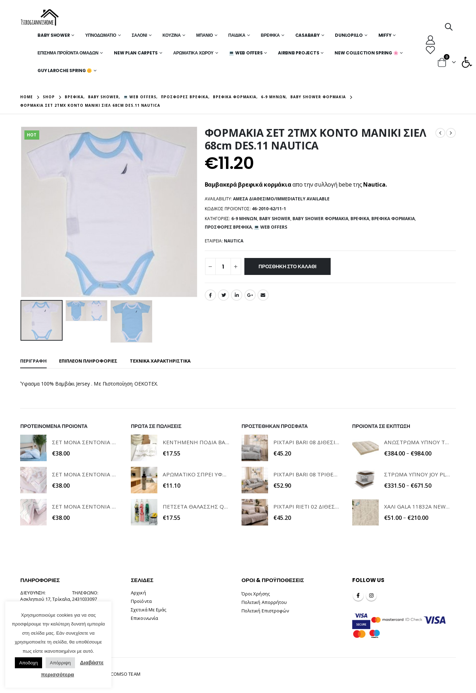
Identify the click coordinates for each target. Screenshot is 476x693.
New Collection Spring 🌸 (366, 53)
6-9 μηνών (244, 219)
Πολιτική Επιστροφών (265, 610)
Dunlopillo (349, 35)
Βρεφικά (270, 35)
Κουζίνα (172, 35)
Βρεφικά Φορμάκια (393, 219)
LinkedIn (236, 295)
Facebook (210, 295)
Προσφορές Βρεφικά (228, 227)
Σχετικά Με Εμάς (148, 609)
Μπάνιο (204, 35)
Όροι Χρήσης (256, 594)
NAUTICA (233, 241)
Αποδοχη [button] (28, 662)
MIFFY (384, 35)
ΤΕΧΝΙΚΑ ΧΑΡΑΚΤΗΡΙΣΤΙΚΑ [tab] (160, 361)
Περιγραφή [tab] (33, 361)
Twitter (223, 295)
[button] (467, 62)
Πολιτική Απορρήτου (264, 602)
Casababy (307, 35)
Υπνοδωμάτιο (100, 35)
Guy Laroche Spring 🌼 (64, 70)
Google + (250, 295)
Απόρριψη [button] (60, 662)
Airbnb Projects (298, 53)
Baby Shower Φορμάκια (320, 219)
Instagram (371, 595)
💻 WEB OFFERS (245, 53)
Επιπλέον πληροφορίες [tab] (88, 361)
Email (263, 295)
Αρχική (138, 592)
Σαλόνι (139, 35)
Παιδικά (236, 35)
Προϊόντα (141, 601)
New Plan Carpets (136, 53)
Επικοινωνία (144, 618)
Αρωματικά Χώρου (193, 53)
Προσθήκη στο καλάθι (288, 266)
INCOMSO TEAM (123, 674)
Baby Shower (53, 35)
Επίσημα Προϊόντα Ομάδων (67, 53)
